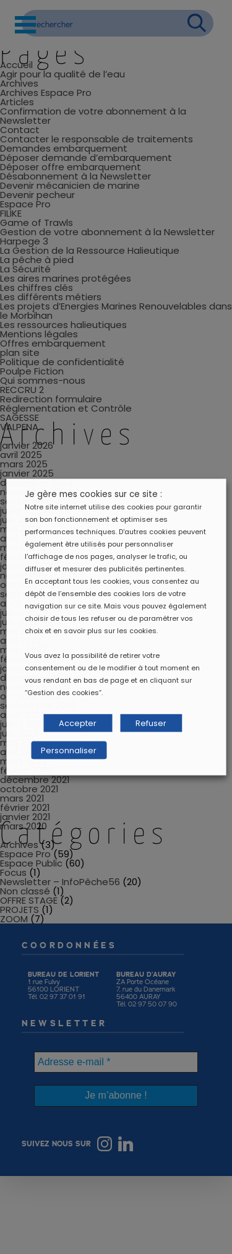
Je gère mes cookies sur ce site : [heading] (93, 494)
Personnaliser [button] (69, 750)
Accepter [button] (78, 723)
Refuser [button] (150, 723)
